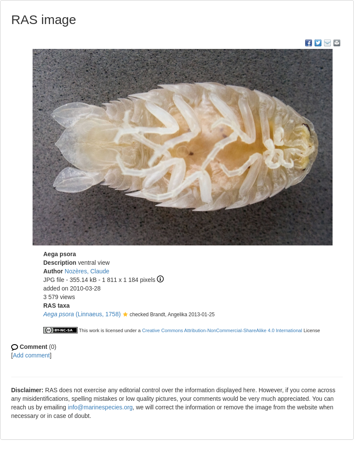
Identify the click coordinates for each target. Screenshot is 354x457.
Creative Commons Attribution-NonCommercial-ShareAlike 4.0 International (222, 330)
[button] (125, 315)
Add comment (31, 355)
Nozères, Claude (87, 271)
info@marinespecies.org (100, 407)
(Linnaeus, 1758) (82, 314)
